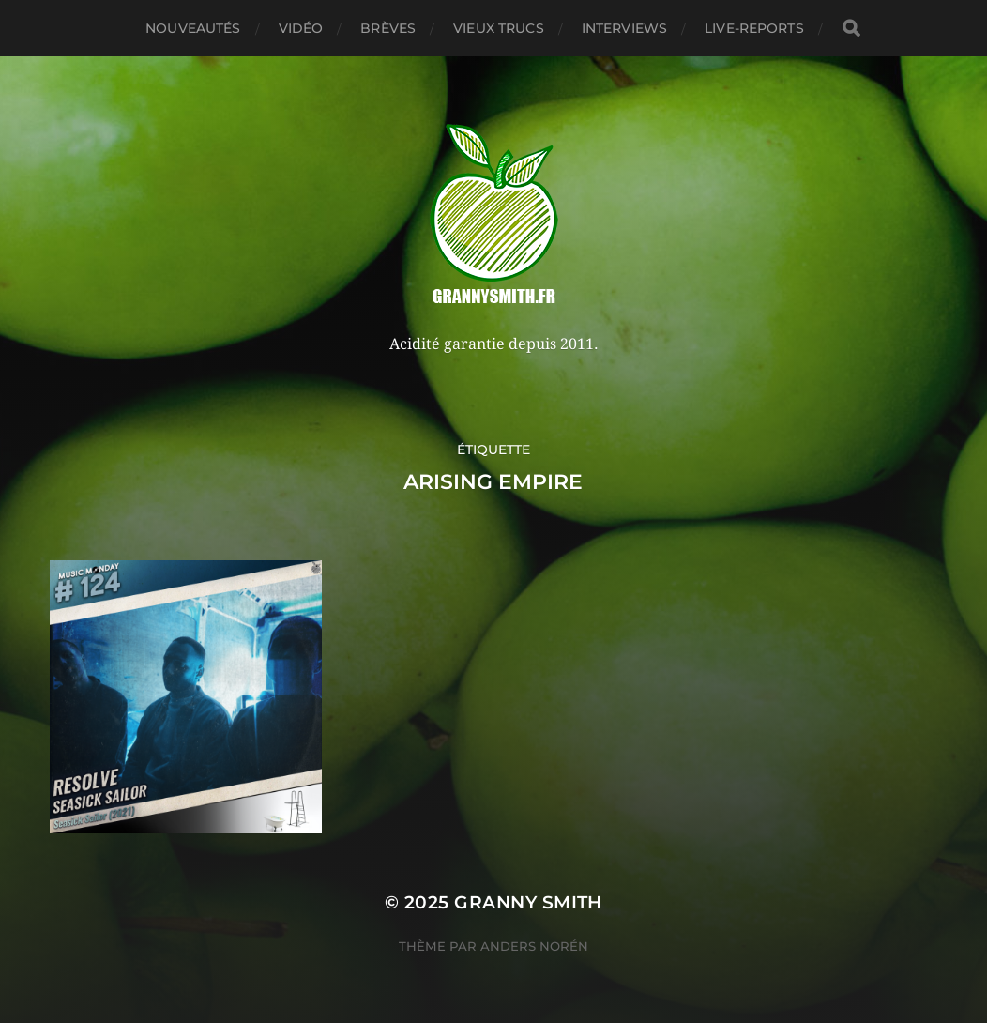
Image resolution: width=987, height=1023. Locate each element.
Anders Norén (534, 946)
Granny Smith (528, 902)
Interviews (624, 28)
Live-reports (754, 28)
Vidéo (301, 28)
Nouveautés (192, 28)
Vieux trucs (498, 28)
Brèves (388, 28)
